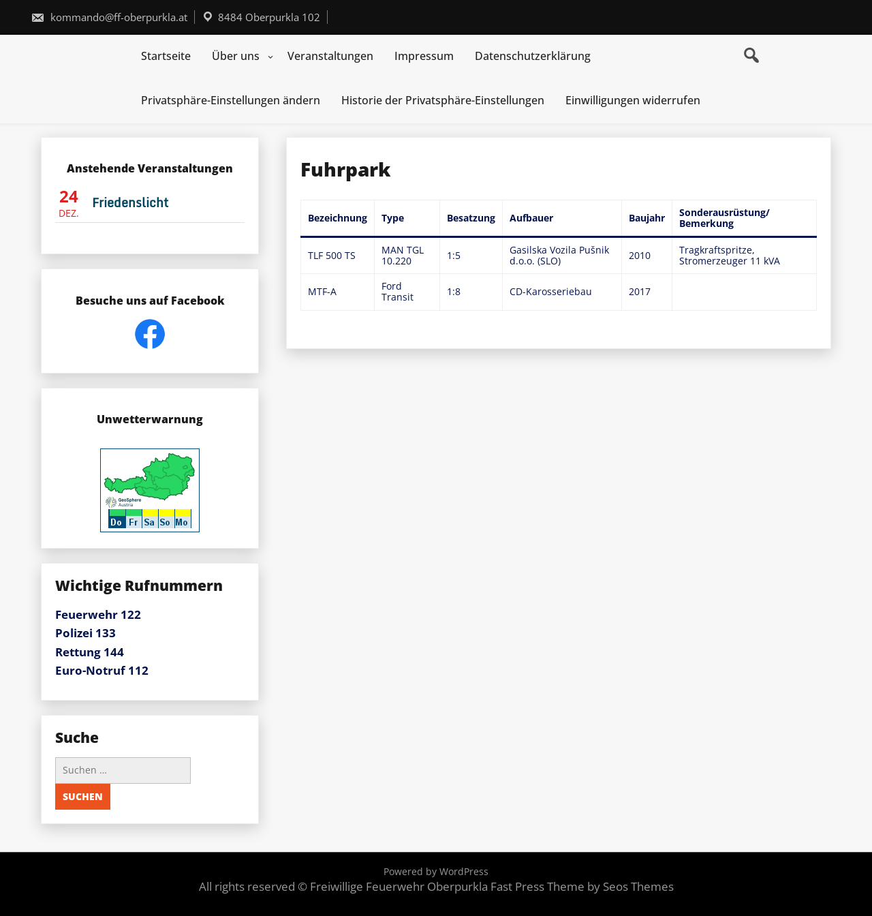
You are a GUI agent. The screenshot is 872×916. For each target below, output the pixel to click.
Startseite (166, 55)
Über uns (236, 55)
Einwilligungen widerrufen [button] (632, 100)
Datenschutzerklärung (533, 55)
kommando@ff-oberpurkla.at (109, 17)
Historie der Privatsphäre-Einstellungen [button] (442, 100)
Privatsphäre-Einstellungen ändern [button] (230, 100)
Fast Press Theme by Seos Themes (582, 886)
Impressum (424, 55)
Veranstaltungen (330, 55)
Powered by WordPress (436, 871)
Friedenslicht (130, 202)
